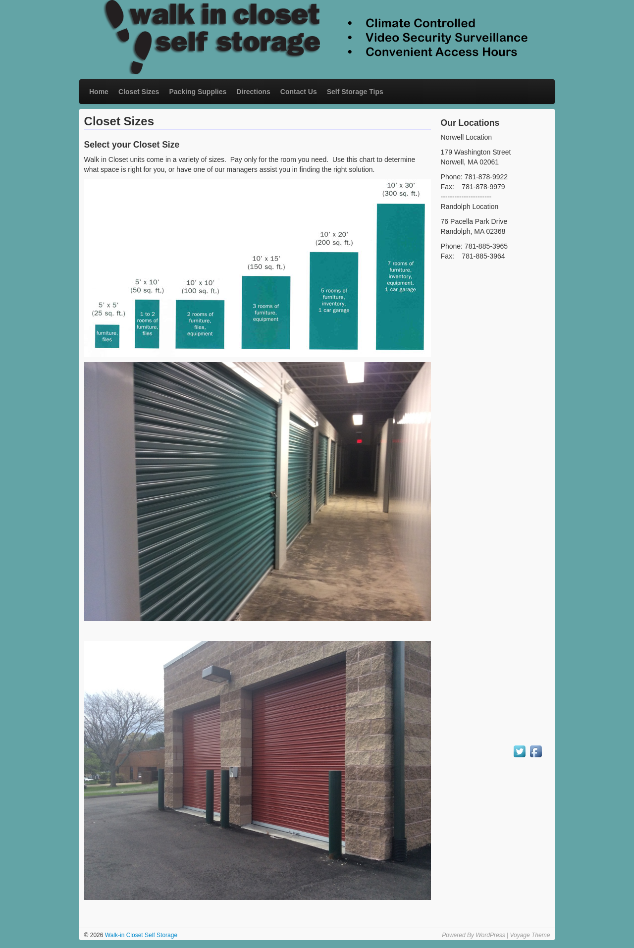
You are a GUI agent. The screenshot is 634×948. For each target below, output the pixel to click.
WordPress (490, 935)
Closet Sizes (138, 92)
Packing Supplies (197, 92)
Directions (253, 92)
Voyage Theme (530, 935)
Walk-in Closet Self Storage (140, 935)
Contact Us (298, 92)
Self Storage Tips (355, 92)
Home (98, 92)
